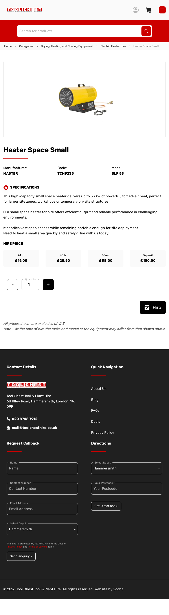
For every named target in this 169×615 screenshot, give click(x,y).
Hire (153, 307)
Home (8, 46)
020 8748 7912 (22, 419)
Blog (95, 400)
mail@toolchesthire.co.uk (32, 427)
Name (13, 462)
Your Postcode (104, 482)
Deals (95, 421)
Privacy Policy (102, 432)
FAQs (95, 410)
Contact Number (20, 482)
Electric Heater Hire (113, 46)
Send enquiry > (21, 556)
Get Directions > (106, 506)
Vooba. (118, 589)
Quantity (30, 279)
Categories (26, 46)
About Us (98, 389)
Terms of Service (37, 546)
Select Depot (18, 523)
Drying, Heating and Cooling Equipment (67, 46)
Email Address (19, 503)
